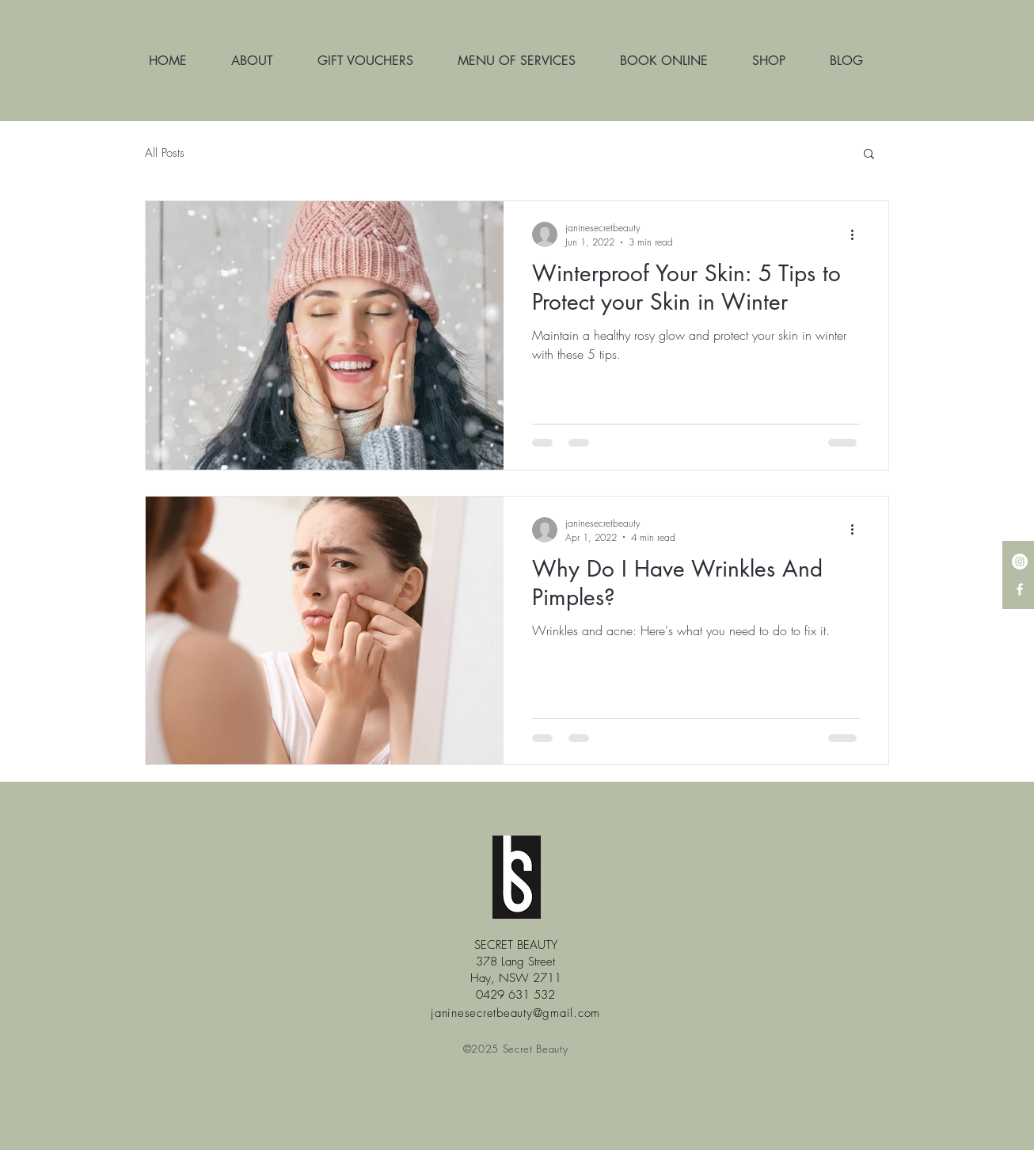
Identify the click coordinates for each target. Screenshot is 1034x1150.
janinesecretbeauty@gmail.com (515, 1013)
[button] (868, 155)
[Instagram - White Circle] (1020, 561)
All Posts (164, 153)
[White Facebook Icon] (1020, 589)
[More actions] (857, 234)
